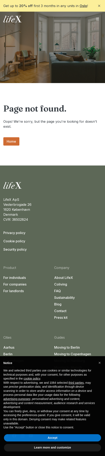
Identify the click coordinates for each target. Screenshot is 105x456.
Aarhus (8, 347)
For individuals (14, 278)
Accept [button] (53, 437)
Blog (57, 304)
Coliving (60, 284)
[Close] (99, 5)
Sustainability (64, 297)
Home (11, 141)
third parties (76, 382)
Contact (60, 311)
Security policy (15, 249)
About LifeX (63, 278)
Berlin (7, 354)
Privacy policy (14, 233)
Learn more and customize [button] (52, 447)
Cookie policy (14, 241)
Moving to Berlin (67, 347)
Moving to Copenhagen (72, 354)
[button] (99, 362)
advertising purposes (16, 399)
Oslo (83, 6)
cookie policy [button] (32, 378)
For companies (14, 284)
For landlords (13, 291)
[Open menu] (97, 19)
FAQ (57, 291)
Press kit (61, 317)
